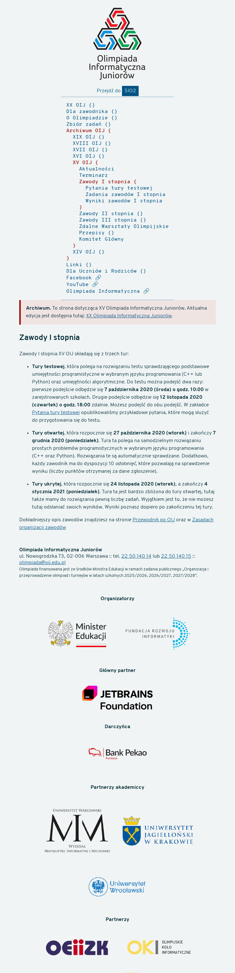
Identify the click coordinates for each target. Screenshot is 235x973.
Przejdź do (118, 91)
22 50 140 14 (136, 556)
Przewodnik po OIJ (154, 520)
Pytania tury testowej (56, 412)
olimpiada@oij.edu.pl (42, 562)
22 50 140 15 (176, 556)
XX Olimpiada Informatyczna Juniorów (129, 316)
